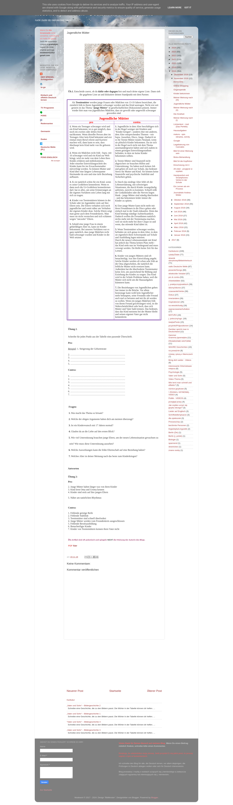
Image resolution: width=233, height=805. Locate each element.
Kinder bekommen (182, 93)
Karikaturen (174, 251)
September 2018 (181, 204)
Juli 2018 (178, 211)
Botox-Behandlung (182, 157)
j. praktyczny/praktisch (178, 284)
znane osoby (174, 450)
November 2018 (181, 78)
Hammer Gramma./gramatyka (178, 336)
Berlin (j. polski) (175, 436)
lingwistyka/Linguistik (178, 429)
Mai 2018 (178, 219)
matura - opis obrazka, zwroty (182, 135)
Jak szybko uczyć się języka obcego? (178, 406)
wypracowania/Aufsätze (179, 309)
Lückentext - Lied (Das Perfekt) (181, 125)
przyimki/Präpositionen (179, 326)
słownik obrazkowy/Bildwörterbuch (180, 259)
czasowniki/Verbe (176, 291)
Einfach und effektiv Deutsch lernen (48, 97)
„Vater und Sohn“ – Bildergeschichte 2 (83, 705)
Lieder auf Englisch (177, 411)
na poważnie (174, 350)
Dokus (171, 295)
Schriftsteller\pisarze (178, 415)
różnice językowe (176, 389)
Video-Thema (175, 379)
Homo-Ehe (178, 82)
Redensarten (47, 123)
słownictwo (173, 447)
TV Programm (47, 108)
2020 (174, 63)
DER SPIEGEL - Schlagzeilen (48, 78)
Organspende (180, 90)
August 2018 (180, 208)
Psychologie (174, 372)
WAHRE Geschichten (178, 347)
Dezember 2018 (181, 74)
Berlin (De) (173, 432)
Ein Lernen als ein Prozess (182, 187)
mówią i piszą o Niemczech (181, 354)
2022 (174, 55)
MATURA (173, 315)
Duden (44, 139)
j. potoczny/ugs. (175, 318)
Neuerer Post (75, 690)
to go (43, 87)
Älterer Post (154, 690)
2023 (174, 52)
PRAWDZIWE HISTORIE (180, 341)
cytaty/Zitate (174, 255)
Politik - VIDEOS (176, 398)
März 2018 (179, 227)
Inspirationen (174, 302)
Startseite (115, 690)
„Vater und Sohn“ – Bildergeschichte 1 (83, 714)
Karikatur (71, 700)
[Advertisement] (114, 664)
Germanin (45, 131)
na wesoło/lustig (176, 305)
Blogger (154, 797)
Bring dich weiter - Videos (180, 360)
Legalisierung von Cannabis (181, 145)
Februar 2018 (180, 231)
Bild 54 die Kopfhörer (183, 161)
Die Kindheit (179, 114)
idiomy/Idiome (175, 288)
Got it (187, 7)
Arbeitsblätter (174, 281)
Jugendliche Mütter (182, 104)
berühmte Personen (177, 425)
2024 (174, 48)
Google (177, 141)
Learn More (174, 7)
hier (75, 546)
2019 (174, 67)
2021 (174, 59)
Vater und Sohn (175, 376)
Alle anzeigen (55, 161)
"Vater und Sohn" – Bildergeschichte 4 (84, 722)
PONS (43, 116)
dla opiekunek (175, 418)
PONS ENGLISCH (49, 157)
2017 (174, 240)
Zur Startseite (46, 790)
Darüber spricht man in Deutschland (179, 330)
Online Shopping (181, 86)
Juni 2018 (178, 215)
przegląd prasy (175, 402)
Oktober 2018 (180, 200)
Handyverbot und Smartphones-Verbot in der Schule (181, 179)
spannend (173, 443)
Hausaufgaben (180, 130)
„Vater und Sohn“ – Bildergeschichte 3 (83, 730)
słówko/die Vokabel (177, 273)
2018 (174, 71)
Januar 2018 (180, 235)
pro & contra (174, 277)
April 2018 (179, 223)
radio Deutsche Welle (178, 266)
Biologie (172, 439)
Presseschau (174, 422)
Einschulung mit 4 (181, 165)
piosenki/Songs (175, 270)
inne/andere (174, 298)
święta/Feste (174, 322)
